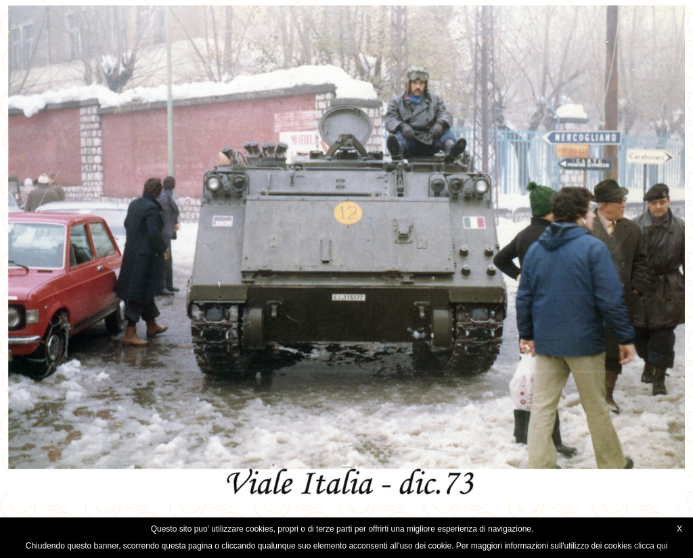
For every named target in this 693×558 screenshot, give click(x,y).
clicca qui (650, 546)
